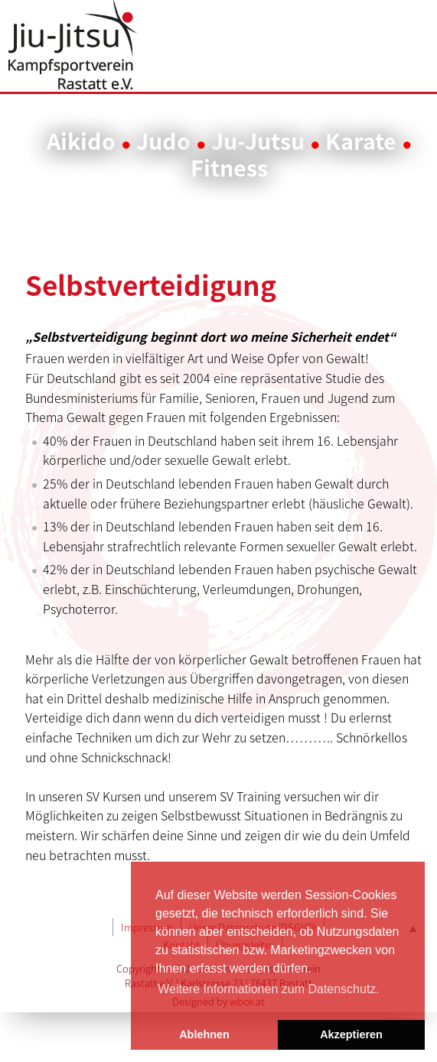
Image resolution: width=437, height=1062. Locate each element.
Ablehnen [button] (204, 1034)
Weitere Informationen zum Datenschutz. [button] (269, 988)
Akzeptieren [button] (351, 1034)
